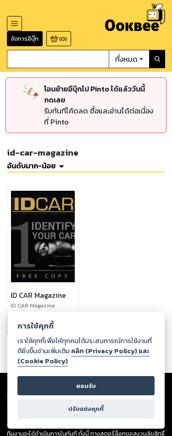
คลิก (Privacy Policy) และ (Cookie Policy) (83, 356)
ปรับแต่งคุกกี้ (86, 408)
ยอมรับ (86, 386)
